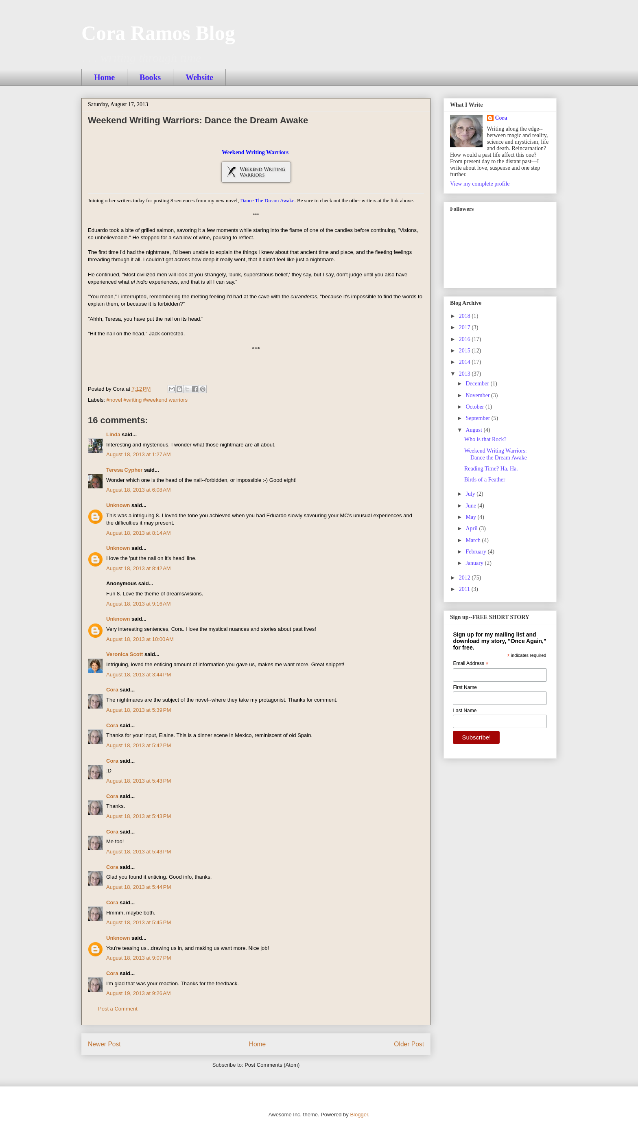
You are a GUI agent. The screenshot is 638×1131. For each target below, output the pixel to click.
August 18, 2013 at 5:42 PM (138, 745)
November (478, 395)
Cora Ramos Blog (158, 33)
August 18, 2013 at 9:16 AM (138, 604)
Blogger (359, 1114)
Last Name (464, 710)
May (471, 517)
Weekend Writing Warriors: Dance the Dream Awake (495, 454)
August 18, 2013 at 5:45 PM (138, 922)
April (472, 528)
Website (199, 77)
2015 (465, 351)
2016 (465, 339)
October (475, 407)
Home (104, 77)
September (478, 418)
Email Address (470, 664)
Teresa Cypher (124, 470)
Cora (112, 690)
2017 (465, 327)
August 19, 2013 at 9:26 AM (138, 993)
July (470, 494)
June (471, 506)
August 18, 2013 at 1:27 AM (138, 454)
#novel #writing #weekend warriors (147, 400)
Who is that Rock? (485, 439)
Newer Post (104, 1044)
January (475, 563)
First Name (465, 687)
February (476, 552)
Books (150, 77)
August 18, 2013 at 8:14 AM (138, 533)
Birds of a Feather (484, 480)
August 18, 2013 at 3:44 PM (138, 675)
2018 (465, 316)
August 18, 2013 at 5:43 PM (138, 781)
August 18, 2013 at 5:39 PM (138, 710)
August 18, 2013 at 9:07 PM (138, 958)
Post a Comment (118, 1009)
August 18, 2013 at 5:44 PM (138, 887)
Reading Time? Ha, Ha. (491, 469)
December (477, 384)
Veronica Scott (124, 654)
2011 (465, 589)
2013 (465, 374)
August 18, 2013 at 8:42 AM (138, 568)
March (473, 540)
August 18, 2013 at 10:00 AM (140, 639)
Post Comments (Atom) (272, 1065)
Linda (113, 434)
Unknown (118, 505)
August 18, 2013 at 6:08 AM (138, 490)
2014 (465, 362)
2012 (465, 578)
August (474, 430)
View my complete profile (480, 184)
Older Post (409, 1044)
